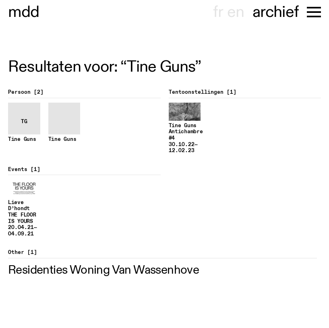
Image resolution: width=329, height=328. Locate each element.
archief (275, 12)
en (235, 12)
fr (218, 12)
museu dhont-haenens (23, 12)
